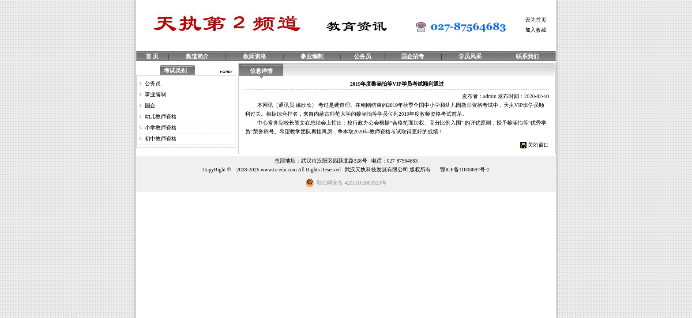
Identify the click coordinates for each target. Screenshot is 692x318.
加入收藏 (535, 30)
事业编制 (312, 56)
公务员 (362, 56)
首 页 (152, 56)
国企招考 (412, 56)
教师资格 (254, 56)
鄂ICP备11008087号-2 (464, 170)
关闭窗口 (538, 145)
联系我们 (527, 56)
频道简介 (197, 56)
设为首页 (535, 20)
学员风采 (470, 56)
